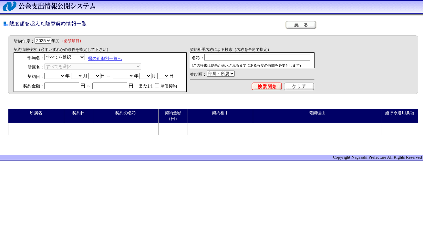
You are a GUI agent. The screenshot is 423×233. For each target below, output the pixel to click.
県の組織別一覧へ (105, 58)
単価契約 (166, 85)
